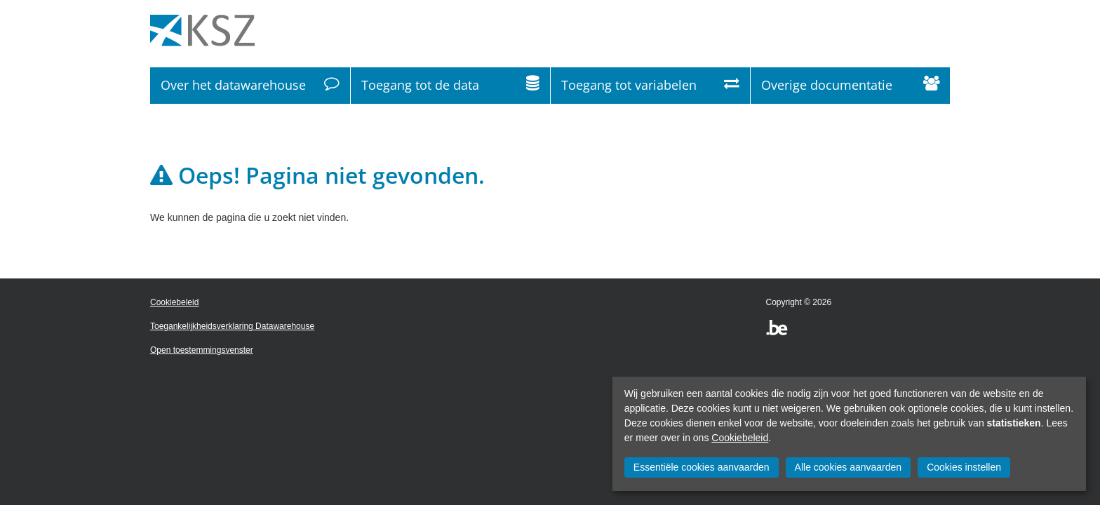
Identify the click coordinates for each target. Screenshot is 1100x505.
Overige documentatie (850, 85)
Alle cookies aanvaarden (848, 467)
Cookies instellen (964, 467)
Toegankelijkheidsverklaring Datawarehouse (232, 326)
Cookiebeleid (739, 437)
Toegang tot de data (450, 85)
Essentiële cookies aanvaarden (701, 467)
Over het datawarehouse (250, 85)
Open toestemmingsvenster (201, 350)
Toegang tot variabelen (650, 85)
